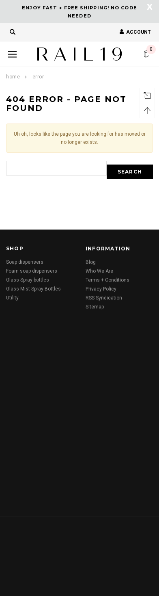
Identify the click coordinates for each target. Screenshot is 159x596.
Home (13, 77)
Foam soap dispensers (31, 271)
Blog (91, 264)
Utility (12, 298)
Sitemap (95, 309)
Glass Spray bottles (27, 280)
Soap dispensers (24, 262)
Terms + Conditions (107, 282)
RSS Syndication (104, 300)
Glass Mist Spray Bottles (33, 289)
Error (38, 77)
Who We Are (99, 273)
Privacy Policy (101, 291)
